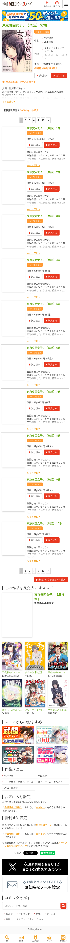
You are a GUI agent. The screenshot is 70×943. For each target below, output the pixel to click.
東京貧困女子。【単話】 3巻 (43, 216)
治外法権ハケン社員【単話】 (58, 672)
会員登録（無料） (13, 807)
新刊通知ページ (44, 825)
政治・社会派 (11, 788)
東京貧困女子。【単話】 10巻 (44, 523)
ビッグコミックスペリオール (54, 49)
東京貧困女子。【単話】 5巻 (43, 303)
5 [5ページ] (38, 120)
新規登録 (47, 4)
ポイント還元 (43, 32)
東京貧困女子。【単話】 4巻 (43, 259)
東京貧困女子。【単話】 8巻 (43, 435)
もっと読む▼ (9, 101)
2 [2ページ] (25, 120)
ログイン (57, 4)
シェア (17, 852)
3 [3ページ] (29, 120)
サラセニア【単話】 (58, 709)
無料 (8, 919)
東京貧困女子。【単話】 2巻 (43, 172)
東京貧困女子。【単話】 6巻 (43, 347)
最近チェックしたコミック (29, 919)
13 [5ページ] (43, 120)
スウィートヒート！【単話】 (35, 709)
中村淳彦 (48, 38)
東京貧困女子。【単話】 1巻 (43, 128)
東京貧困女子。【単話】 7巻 (43, 391)
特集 (38, 914)
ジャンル (51, 914)
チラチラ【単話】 (34, 672)
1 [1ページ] (21, 120)
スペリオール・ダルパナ (55, 57)
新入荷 (9, 914)
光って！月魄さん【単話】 (12, 709)
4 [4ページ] (34, 120)
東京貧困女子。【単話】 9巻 (43, 479)
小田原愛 (48, 42)
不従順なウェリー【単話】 (12, 672)
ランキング (24, 914)
